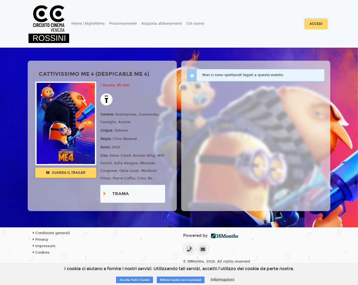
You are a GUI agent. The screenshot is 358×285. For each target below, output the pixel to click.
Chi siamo (195, 23)
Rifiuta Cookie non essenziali (180, 279)
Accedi (315, 24)
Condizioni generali (51, 233)
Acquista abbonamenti (161, 23)
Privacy (40, 239)
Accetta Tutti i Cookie (134, 279)
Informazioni (222, 279)
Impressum (44, 246)
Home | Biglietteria (88, 23)
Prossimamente (123, 23)
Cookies (41, 252)
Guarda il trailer (65, 173)
